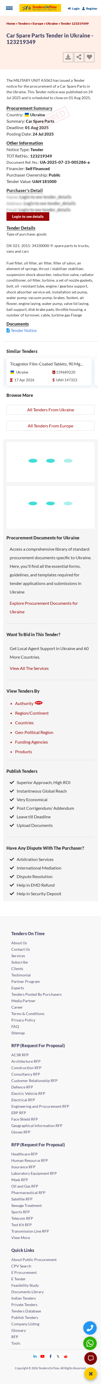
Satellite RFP (22, 1199)
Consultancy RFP (25, 1074)
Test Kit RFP (21, 1224)
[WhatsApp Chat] (90, 1343)
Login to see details (28, 216)
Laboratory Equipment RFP (34, 1173)
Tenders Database (26, 1311)
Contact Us (20, 949)
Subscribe (19, 962)
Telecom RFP (22, 1218)
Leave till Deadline (30, 816)
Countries (24, 722)
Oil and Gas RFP (24, 1186)
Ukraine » (53, 23)
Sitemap (18, 1033)
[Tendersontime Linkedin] (35, 1356)
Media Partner (23, 1000)
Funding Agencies (31, 741)
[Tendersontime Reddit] (65, 1356)
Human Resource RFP (29, 1160)
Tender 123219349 (75, 23)
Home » (12, 23)
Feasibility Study (25, 1285)
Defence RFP (22, 1087)
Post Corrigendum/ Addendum (42, 808)
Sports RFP (20, 1212)
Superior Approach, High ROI (40, 782)
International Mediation (35, 867)
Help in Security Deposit (35, 893)
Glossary (18, 1330)
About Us (19, 943)
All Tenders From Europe (50, 425)
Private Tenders (24, 1304)
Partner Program (25, 981)
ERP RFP (18, 1112)
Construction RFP (26, 1067)
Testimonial (21, 975)
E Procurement (24, 1272)
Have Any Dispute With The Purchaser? (45, 847)
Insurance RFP (23, 1167)
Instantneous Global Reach (38, 790)
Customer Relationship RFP (34, 1080)
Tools (15, 1343)
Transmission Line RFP (30, 1231)
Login (73, 8)
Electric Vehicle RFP (28, 1093)
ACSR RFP (20, 1055)
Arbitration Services (32, 859)
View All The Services (29, 668)
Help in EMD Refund (32, 884)
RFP (14, 1336)
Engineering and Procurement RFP (40, 1106)
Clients (17, 968)
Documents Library (27, 1291)
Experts (17, 988)
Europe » (39, 23)
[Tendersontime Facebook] (50, 1356)
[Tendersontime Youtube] (42, 1356)
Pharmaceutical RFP (28, 1192)
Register (89, 8)
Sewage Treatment (26, 1205)
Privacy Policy (23, 1020)
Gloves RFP (20, 1132)
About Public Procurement (34, 1259)
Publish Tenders (21, 771)
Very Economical (28, 799)
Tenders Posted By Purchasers (36, 994)
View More (20, 1237)
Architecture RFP (26, 1061)
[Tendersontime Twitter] (58, 1356)
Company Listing (25, 1324)
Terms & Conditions (27, 1013)
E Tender (18, 1279)
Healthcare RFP (24, 1154)
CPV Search (21, 1266)
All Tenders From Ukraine (50, 409)
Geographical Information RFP (36, 1125)
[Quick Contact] (90, 1328)
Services (18, 955)
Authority (29, 703)
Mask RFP (19, 1179)
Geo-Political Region (34, 732)
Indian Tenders (23, 1298)
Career (17, 1007)
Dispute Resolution (31, 876)
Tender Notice (24, 330)
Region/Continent (32, 712)
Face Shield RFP (24, 1119)
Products (23, 751)
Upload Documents (31, 825)
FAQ (15, 1026)
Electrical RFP (23, 1100)
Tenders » (25, 23)
